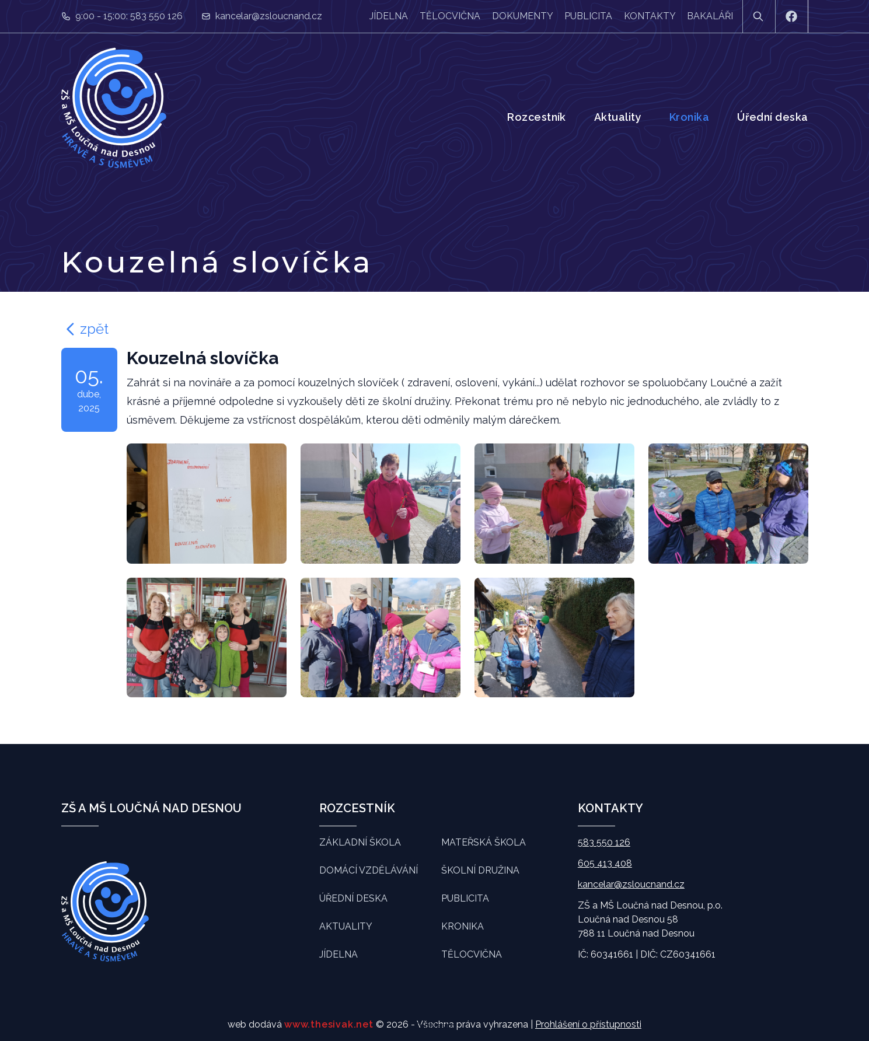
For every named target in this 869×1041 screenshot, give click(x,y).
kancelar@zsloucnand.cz (268, 16)
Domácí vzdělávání (368, 870)
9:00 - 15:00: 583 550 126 (129, 16)
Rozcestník (536, 117)
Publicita (588, 16)
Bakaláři (710, 16)
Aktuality (617, 117)
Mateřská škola (483, 842)
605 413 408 (605, 863)
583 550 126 (604, 842)
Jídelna (388, 16)
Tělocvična (450, 16)
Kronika (689, 117)
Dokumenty (522, 16)
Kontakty (649, 16)
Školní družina (480, 870)
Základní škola (360, 842)
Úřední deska (772, 117)
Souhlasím (434, 1025)
